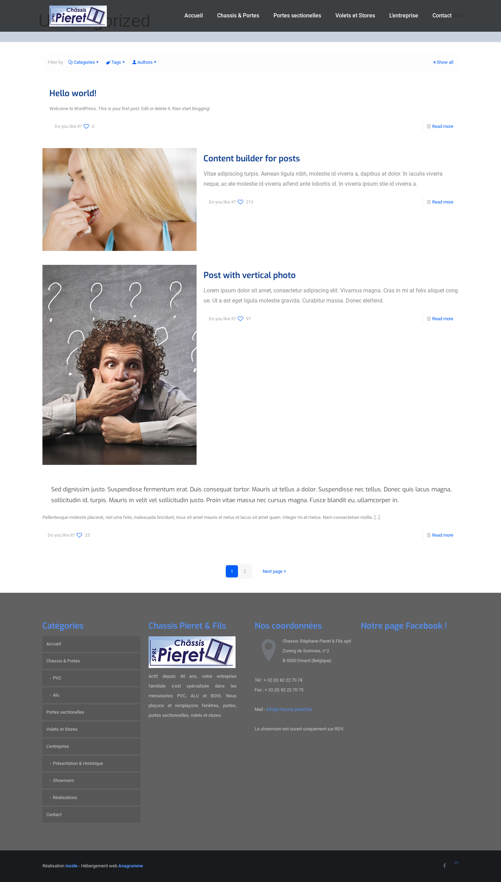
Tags (116, 62)
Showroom (63, 780)
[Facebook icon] (444, 865)
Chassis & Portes (63, 661)
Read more (442, 126)
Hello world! (72, 93)
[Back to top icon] (456, 863)
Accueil (53, 643)
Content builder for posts (252, 158)
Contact (54, 814)
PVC (57, 678)
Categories (84, 62)
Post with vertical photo (250, 275)
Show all (442, 62)
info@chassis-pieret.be (289, 709)
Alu (56, 695)
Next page (275, 571)
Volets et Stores (62, 729)
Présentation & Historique (78, 763)
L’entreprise (57, 746)
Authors (144, 62)
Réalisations (65, 797)
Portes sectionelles (65, 712)
